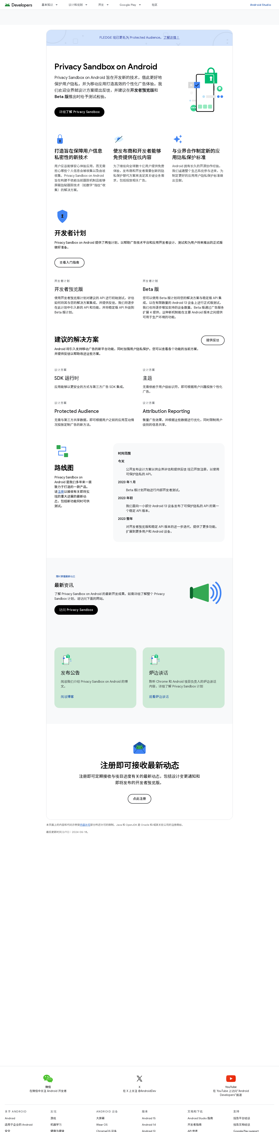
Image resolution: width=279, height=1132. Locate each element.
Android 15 (149, 1118)
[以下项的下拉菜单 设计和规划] (88, 5)
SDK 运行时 (66, 378)
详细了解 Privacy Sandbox (79, 112)
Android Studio (260, 5)
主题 (147, 378)
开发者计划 (70, 233)
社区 (155, 5)
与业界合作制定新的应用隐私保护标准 (196, 154)
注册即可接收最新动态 (139, 765)
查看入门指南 (69, 263)
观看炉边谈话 (159, 697)
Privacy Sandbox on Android (105, 66)
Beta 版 (151, 289)
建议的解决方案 (76, 340)
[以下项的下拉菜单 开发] (109, 5)
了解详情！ (171, 38)
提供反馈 (212, 340)
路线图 (63, 468)
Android (10, 1118)
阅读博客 (67, 697)
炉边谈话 (158, 673)
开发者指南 (194, 1124)
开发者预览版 (68, 289)
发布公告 (70, 673)
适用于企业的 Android (18, 1124)
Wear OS (102, 1124)
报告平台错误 (241, 1118)
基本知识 (47, 5)
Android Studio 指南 (200, 1118)
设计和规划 (76, 5)
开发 (101, 5)
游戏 (53, 1118)
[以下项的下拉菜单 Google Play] (141, 5)
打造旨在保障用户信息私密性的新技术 (78, 154)
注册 (61, 492)
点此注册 (139, 799)
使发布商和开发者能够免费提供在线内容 (137, 154)
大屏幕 (100, 1118)
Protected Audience (76, 411)
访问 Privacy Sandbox (76, 610)
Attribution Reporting (166, 411)
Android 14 (149, 1124)
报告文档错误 (241, 1124)
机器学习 (56, 1124)
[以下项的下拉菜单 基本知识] (58, 5)
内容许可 (85, 825)
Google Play (128, 5)
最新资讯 (64, 585)
